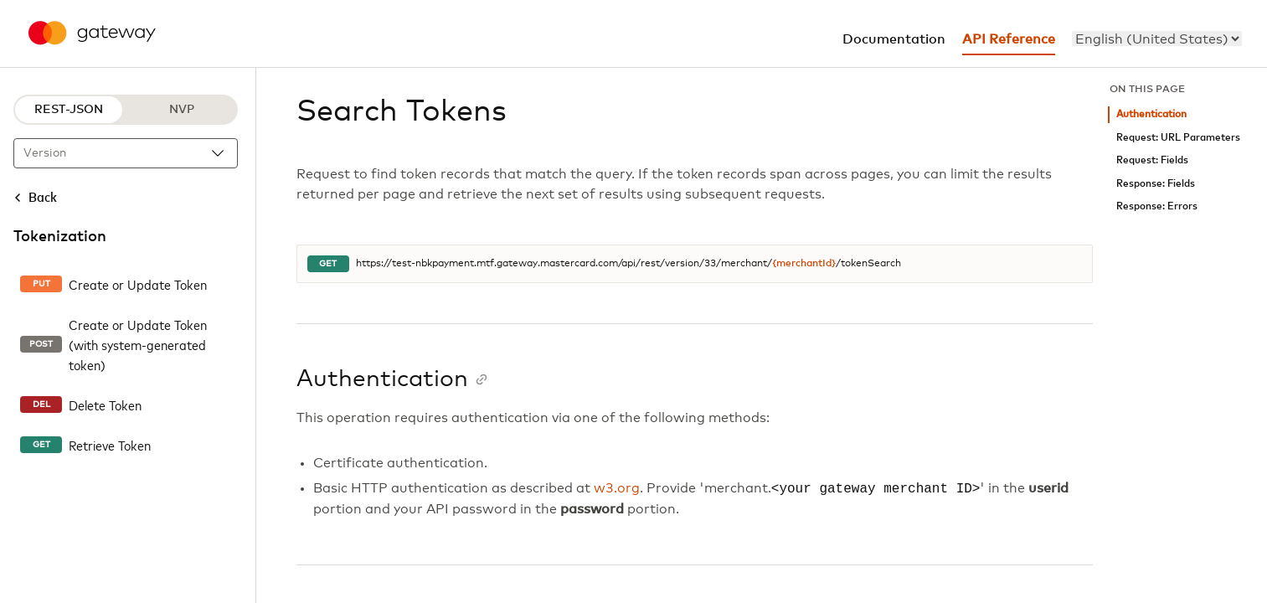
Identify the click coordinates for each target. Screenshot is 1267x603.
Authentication (1151, 114)
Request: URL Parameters (1178, 137)
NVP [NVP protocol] (181, 110)
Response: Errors (1156, 206)
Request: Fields (1152, 160)
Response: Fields (1155, 183)
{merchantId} (804, 264)
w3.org (617, 489)
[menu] (1157, 38)
